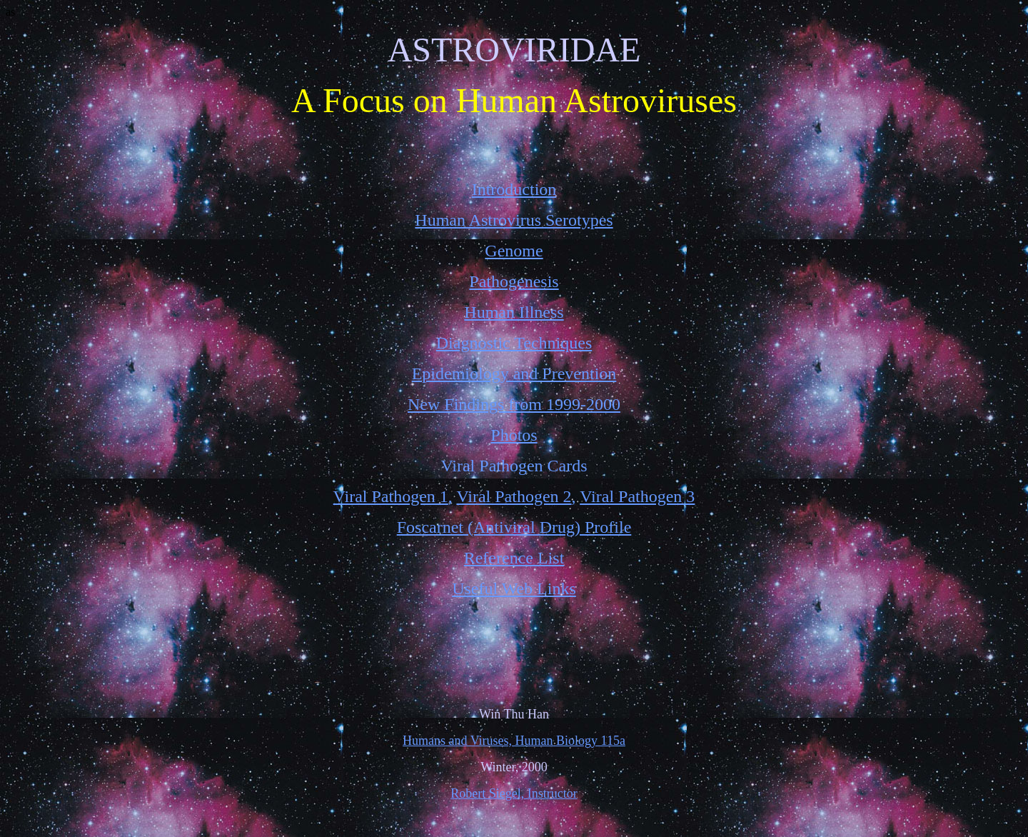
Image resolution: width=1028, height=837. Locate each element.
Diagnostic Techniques (514, 343)
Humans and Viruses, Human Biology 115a (514, 740)
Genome (514, 250)
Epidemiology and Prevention (514, 373)
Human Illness (513, 312)
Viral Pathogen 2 (513, 496)
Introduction (514, 189)
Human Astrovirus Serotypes (514, 220)
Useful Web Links (514, 588)
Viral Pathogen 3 (637, 496)
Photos (513, 435)
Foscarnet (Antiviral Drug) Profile (514, 527)
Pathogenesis (513, 281)
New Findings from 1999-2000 (514, 404)
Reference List (514, 557)
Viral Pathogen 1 (390, 496)
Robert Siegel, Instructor (513, 793)
